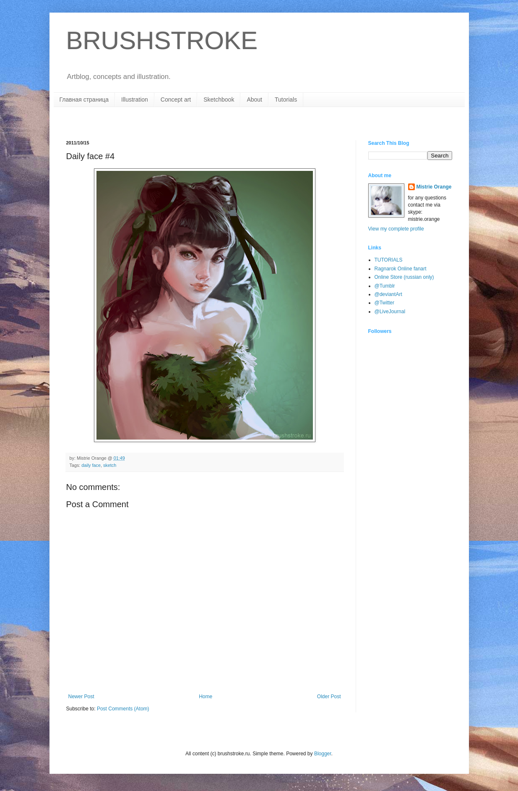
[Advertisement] (164, 123)
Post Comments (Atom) (123, 709)
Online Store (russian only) (404, 277)
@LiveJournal (390, 311)
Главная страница (84, 99)
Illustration (134, 99)
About (254, 99)
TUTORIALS (389, 260)
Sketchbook (218, 99)
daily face (91, 465)
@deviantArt (388, 294)
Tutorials (286, 99)
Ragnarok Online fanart (401, 269)
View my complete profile (396, 229)
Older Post (329, 696)
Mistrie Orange (434, 187)
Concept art (176, 99)
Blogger (322, 754)
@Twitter (385, 303)
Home (205, 696)
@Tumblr (385, 286)
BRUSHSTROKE (162, 40)
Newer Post (81, 696)
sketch (109, 465)
